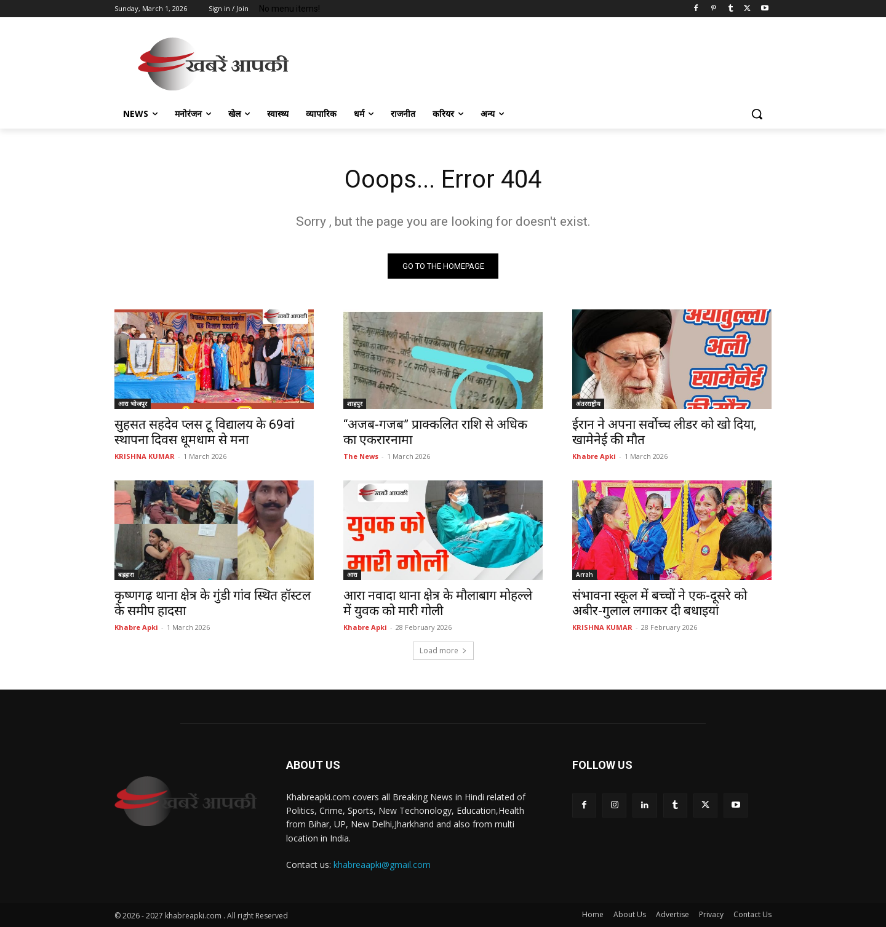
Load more (443, 650)
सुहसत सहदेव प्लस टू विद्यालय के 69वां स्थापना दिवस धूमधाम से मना (204, 432)
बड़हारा (126, 574)
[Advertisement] (535, 62)
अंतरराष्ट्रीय (588, 403)
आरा (352, 574)
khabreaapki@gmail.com (382, 865)
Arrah (584, 574)
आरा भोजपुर (132, 403)
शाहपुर (354, 403)
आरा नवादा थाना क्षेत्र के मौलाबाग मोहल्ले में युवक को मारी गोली (437, 603)
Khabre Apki (594, 456)
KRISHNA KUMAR (144, 456)
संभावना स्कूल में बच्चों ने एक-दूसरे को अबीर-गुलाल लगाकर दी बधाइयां (659, 603)
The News (360, 456)
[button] (757, 114)
